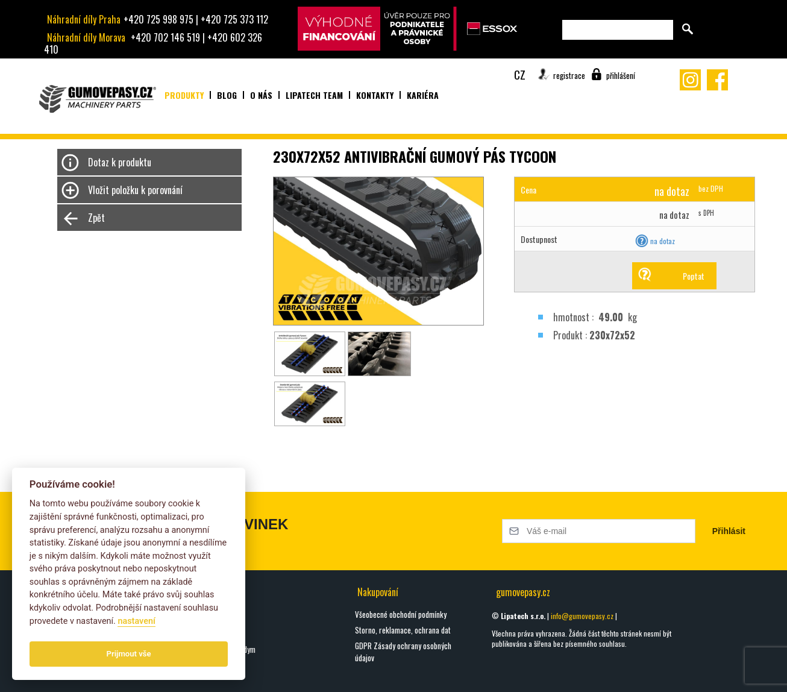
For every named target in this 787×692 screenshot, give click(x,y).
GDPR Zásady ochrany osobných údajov (403, 652)
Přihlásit (728, 531)
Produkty (184, 95)
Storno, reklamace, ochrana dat (403, 630)
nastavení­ (136, 621)
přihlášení (620, 75)
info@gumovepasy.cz (582, 616)
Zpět (96, 217)
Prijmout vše (129, 653)
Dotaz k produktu (119, 162)
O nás (261, 95)
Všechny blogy (207, 675)
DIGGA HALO (203, 634)
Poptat (693, 275)
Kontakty (375, 95)
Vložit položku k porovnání (135, 190)
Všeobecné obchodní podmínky (401, 614)
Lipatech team (314, 95)
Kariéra (423, 95)
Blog (227, 95)
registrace (569, 75)
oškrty (195, 618)
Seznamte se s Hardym (221, 649)
